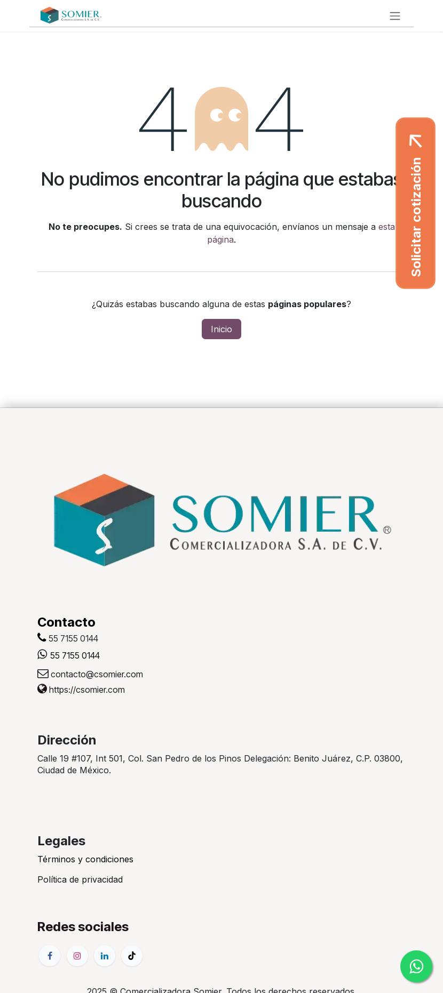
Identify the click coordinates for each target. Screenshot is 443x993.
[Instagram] (77, 955)
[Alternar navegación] (395, 15)
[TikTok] (132, 955)
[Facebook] (49, 955)
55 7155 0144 (75, 655)
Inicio (221, 329)
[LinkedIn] (104, 955)
